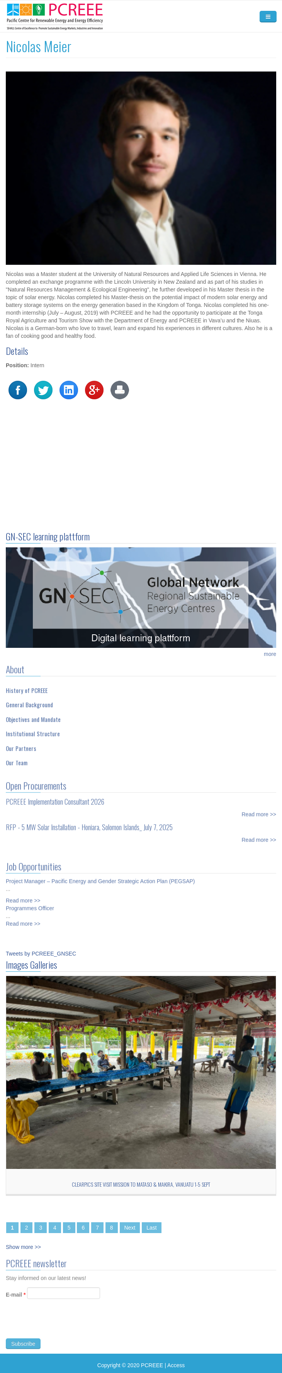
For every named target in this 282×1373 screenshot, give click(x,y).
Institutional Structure (33, 730)
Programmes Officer (30, 905)
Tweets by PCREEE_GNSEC (41, 954)
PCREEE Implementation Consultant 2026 (55, 798)
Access (176, 1365)
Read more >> (259, 811)
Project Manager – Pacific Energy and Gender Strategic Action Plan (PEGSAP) (100, 878)
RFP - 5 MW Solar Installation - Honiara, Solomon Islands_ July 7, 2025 (89, 824)
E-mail (15, 1298)
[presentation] (64, 1327)
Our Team (16, 759)
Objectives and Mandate (33, 716)
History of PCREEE (27, 687)
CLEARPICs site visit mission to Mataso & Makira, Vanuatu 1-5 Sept (141, 1184)
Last (151, 1228)
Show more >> (23, 1247)
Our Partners (21, 745)
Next (130, 1228)
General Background (29, 701)
